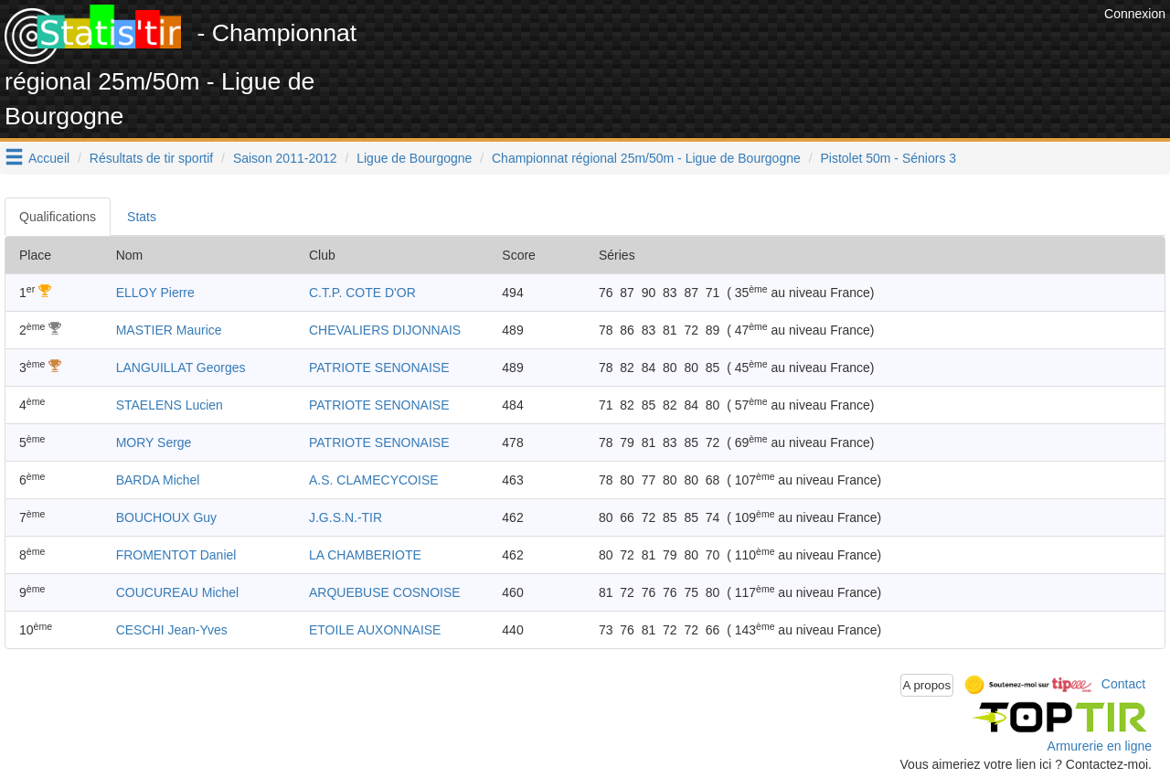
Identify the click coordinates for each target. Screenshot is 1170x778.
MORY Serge (154, 442)
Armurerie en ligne (1100, 746)
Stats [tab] (141, 216)
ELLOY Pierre (155, 292)
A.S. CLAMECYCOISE (374, 480)
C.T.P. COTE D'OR (362, 292)
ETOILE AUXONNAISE (375, 630)
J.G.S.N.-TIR (345, 517)
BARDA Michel (158, 480)
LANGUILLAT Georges (181, 367)
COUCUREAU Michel (177, 592)
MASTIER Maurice (169, 330)
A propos (927, 685)
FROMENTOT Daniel (176, 555)
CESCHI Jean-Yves (172, 630)
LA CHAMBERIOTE (365, 555)
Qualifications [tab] (57, 216)
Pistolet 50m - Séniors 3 (888, 158)
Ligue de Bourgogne (414, 158)
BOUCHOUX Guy (166, 517)
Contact (1123, 684)
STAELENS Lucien (169, 405)
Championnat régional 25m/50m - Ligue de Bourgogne (646, 158)
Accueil (48, 158)
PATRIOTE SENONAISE (379, 367)
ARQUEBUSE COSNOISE (385, 592)
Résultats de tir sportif (151, 158)
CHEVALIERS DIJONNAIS (385, 330)
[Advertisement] (767, 46)
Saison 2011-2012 (285, 158)
